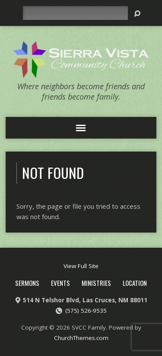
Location (135, 283)
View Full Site (81, 266)
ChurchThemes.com (81, 338)
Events (60, 283)
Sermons (27, 283)
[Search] (75, 13)
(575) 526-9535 (86, 310)
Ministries (96, 283)
